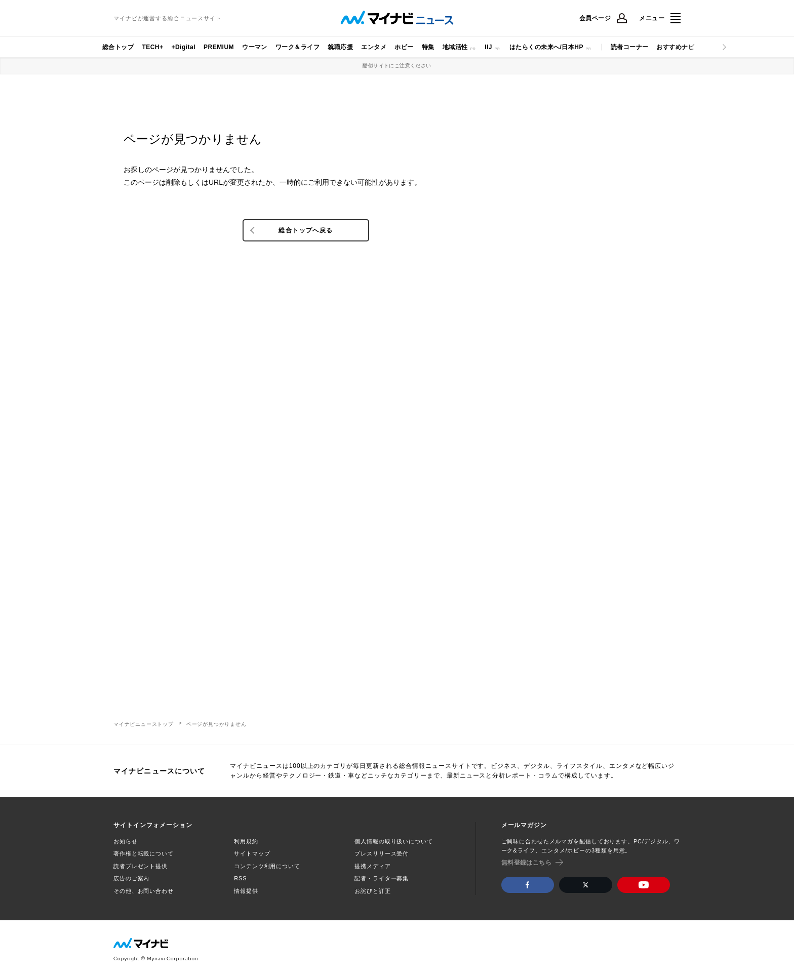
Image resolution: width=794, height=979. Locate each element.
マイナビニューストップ (143, 724)
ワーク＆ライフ (297, 47)
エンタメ (373, 47)
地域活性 (455, 47)
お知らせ (125, 841)
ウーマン (254, 47)
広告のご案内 (131, 878)
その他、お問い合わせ (143, 891)
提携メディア (372, 866)
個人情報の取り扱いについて (393, 841)
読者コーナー (630, 47)
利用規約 (246, 841)
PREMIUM (219, 47)
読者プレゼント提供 (140, 866)
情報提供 (246, 891)
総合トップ (118, 47)
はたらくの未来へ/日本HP (546, 47)
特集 (428, 47)
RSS (240, 878)
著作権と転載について (143, 853)
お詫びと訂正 (372, 891)
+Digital (183, 47)
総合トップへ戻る (306, 230)
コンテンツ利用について (267, 866)
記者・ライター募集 (381, 878)
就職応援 (340, 47)
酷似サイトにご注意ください (397, 65)
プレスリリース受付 (381, 853)
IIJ (488, 47)
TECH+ (152, 47)
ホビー (403, 47)
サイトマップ (252, 853)
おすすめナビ (675, 47)
